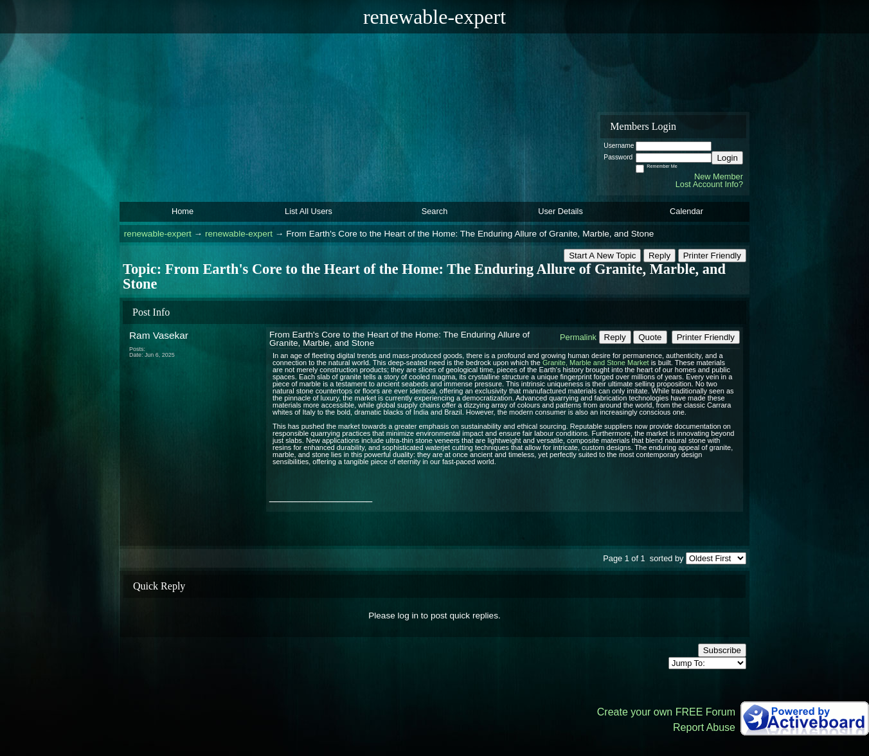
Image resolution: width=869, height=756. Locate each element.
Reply (659, 255)
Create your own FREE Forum (666, 711)
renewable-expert (158, 234)
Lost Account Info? (709, 184)
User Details (560, 211)
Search (435, 211)
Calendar (686, 211)
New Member (718, 176)
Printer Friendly (712, 255)
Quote (649, 337)
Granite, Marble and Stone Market (595, 362)
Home (182, 211)
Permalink (578, 337)
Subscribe (722, 650)
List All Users (308, 211)
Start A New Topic (602, 255)
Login (727, 158)
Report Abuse (704, 727)
